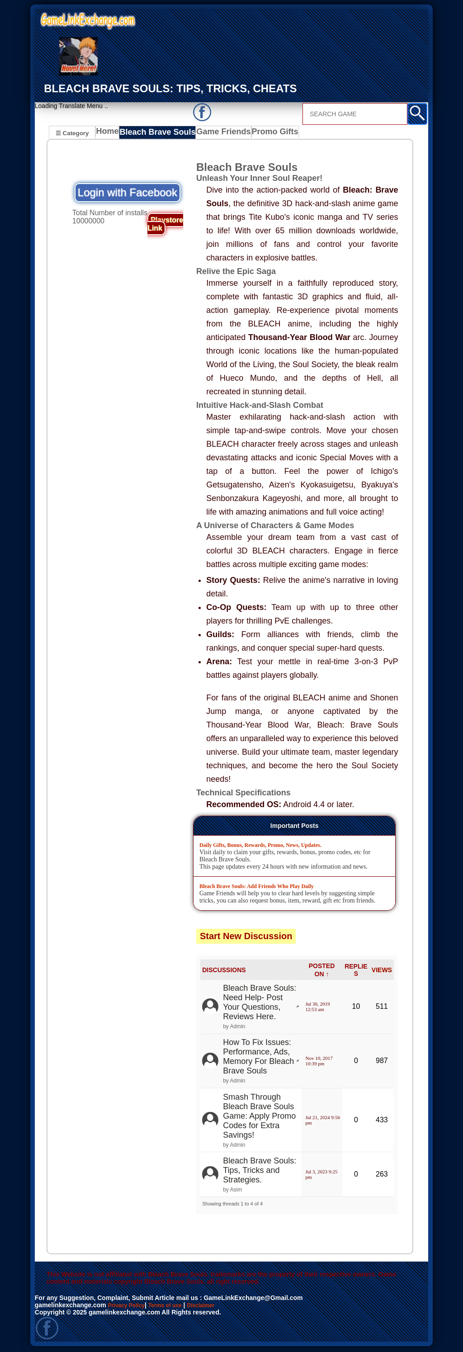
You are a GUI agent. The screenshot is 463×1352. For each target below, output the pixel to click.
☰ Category (72, 132)
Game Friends (218, 133)
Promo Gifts (267, 133)
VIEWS (382, 971)
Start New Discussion (246, 937)
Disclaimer (214, 1306)
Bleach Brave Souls (157, 133)
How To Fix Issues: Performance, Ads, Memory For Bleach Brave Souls (258, 1058)
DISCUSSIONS (224, 971)
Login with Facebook (127, 194)
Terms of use (173, 1306)
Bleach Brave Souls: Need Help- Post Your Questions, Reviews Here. (259, 1003)
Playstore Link (165, 225)
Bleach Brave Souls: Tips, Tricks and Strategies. (259, 1172)
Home (109, 133)
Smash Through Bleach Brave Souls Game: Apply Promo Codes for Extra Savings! (259, 1117)
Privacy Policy (129, 1306)
